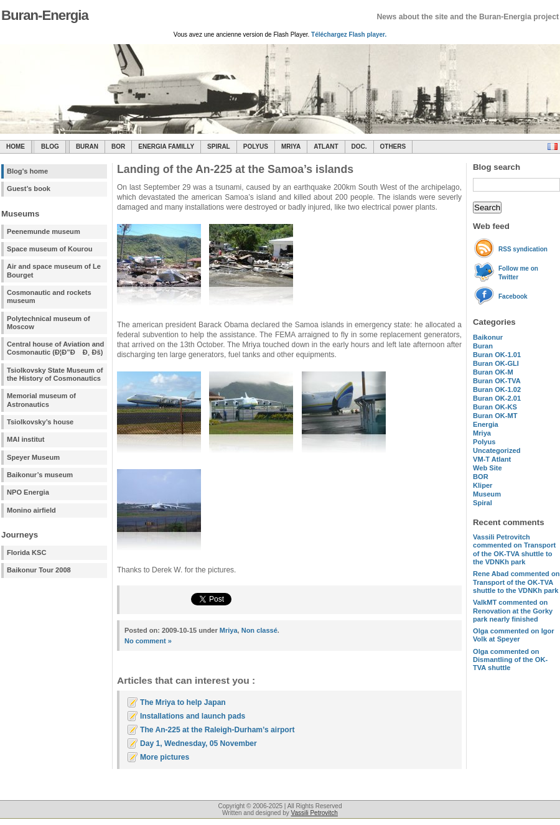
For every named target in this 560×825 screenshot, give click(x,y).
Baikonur (488, 337)
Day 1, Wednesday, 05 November (198, 743)
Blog (50, 146)
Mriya (291, 146)
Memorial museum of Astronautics (41, 400)
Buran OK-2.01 (497, 398)
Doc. (359, 146)
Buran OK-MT (495, 415)
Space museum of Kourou (49, 249)
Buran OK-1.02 (497, 389)
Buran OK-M (493, 372)
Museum (487, 494)
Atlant (326, 146)
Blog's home (27, 171)
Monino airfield (31, 510)
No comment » (148, 641)
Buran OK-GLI (496, 363)
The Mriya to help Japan (183, 702)
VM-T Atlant (492, 459)
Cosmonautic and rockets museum (49, 296)
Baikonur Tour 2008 (39, 570)
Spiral (482, 502)
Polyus (255, 146)
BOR (118, 146)
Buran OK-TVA (497, 381)
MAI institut (25, 439)
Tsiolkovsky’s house (40, 422)
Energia (485, 424)
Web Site (487, 468)
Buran (87, 146)
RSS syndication (523, 249)
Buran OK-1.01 (497, 354)
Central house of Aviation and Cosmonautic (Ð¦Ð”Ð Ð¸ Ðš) (55, 348)
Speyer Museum (33, 457)
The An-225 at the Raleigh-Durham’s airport (217, 729)
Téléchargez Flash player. (348, 34)
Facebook (513, 296)
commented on (514, 549)
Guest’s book (28, 188)
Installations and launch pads (192, 716)
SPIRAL (218, 146)
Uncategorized (496, 450)
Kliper (482, 485)
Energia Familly (166, 146)
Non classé (259, 630)
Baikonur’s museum (40, 474)
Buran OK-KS (495, 407)
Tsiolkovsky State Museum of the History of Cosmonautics (55, 374)
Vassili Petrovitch (314, 812)
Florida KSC (27, 552)
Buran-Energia (44, 15)
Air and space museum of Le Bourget (54, 270)
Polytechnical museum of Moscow (48, 322)
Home (15, 146)
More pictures (164, 757)
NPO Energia (28, 492)
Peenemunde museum (43, 231)
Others (393, 146)
